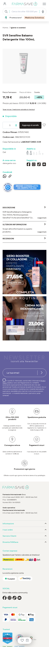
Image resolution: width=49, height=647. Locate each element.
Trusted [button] (6, 629)
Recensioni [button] (7, 569)
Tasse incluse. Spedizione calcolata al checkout (19, 109)
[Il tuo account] (5, 4)
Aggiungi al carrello (30, 125)
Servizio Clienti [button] (24, 536)
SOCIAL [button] (6, 588)
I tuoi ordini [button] (24, 530)
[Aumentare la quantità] (16, 124)
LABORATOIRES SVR (31, 142)
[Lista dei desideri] (22, 640)
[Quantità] (10, 125)
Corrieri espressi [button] (10, 551)
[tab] (24, 213)
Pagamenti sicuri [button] (10, 607)
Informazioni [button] (24, 523)
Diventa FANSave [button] (24, 542)
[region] (24, 66)
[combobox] (24, 11)
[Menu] (44, 4)
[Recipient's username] (20, 373)
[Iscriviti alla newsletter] (41, 373)
